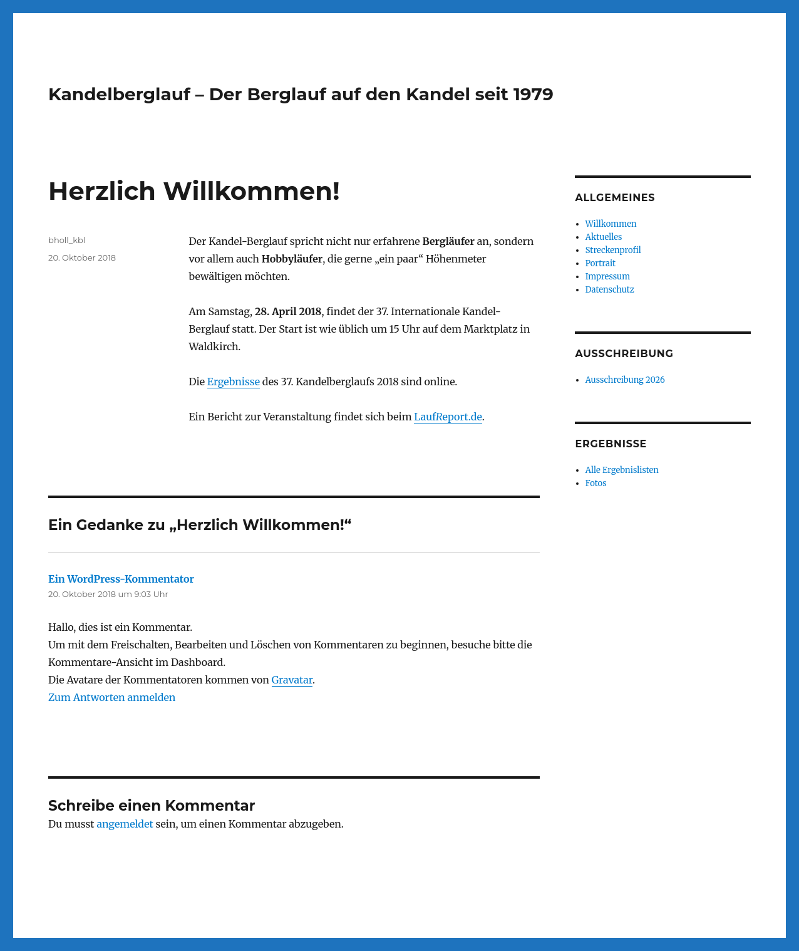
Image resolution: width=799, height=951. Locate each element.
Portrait (600, 263)
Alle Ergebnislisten (622, 470)
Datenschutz (609, 289)
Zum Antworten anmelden (111, 697)
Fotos (596, 483)
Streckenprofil (613, 250)
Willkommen (611, 224)
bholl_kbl (66, 240)
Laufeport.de (448, 416)
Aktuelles (603, 237)
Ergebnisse (233, 381)
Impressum (607, 276)
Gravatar (292, 679)
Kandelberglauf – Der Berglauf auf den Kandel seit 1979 (301, 94)
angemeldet (124, 824)
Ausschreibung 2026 (625, 380)
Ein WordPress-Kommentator (121, 579)
